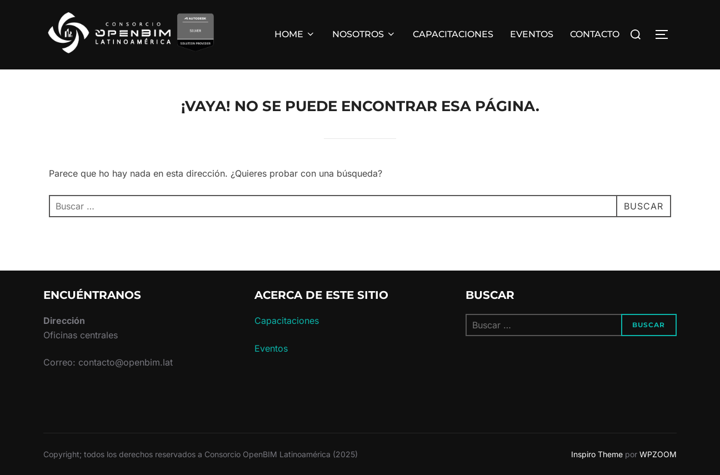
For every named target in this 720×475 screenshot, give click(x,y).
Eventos (271, 348)
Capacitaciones (286, 320)
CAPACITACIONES (453, 34)
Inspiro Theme (597, 454)
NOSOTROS (364, 34)
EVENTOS (531, 34)
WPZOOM (658, 454)
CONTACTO (594, 34)
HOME (295, 34)
